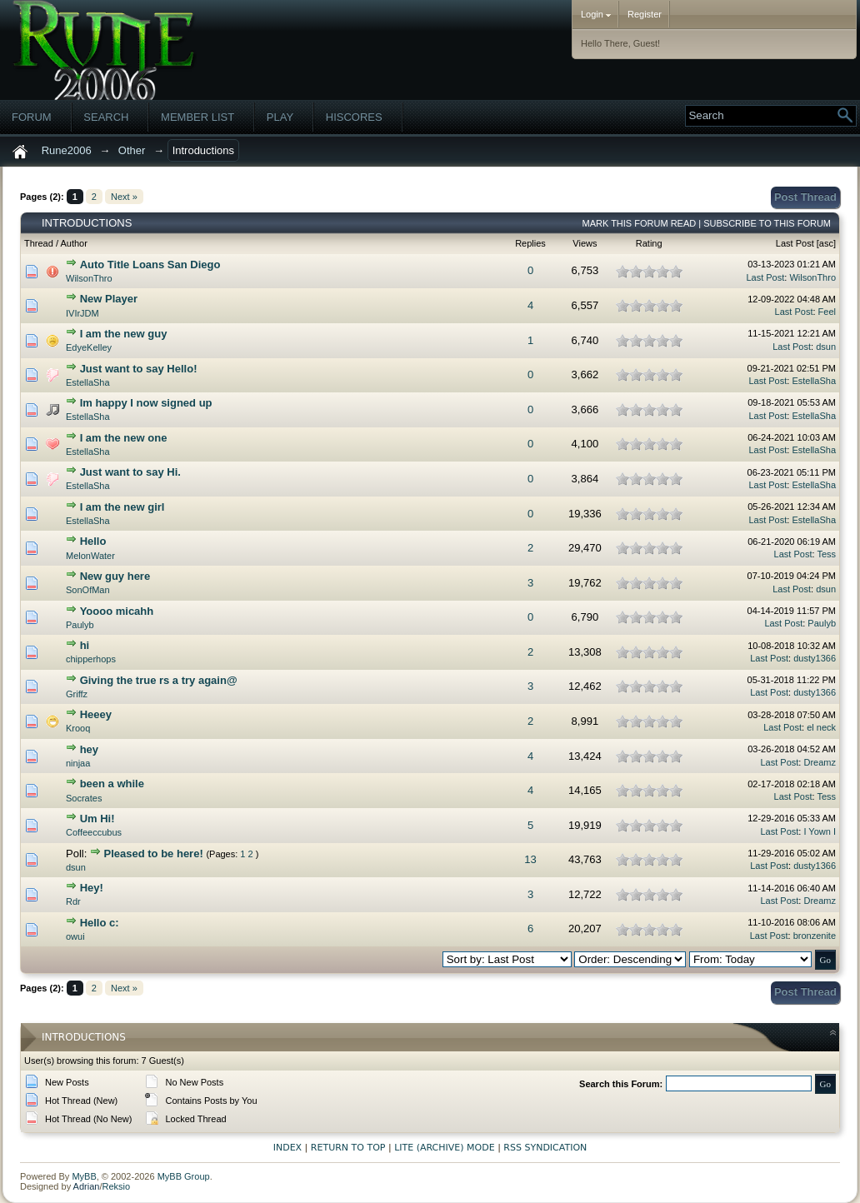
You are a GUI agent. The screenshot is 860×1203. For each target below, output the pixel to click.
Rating (649, 243)
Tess (826, 554)
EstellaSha (88, 382)
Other (132, 150)
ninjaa (78, 763)
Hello (93, 541)
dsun (826, 347)
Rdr (73, 901)
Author (73, 243)
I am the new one (124, 438)
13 (530, 859)
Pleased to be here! (153, 853)
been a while (112, 783)
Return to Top (348, 1147)
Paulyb (80, 625)
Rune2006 (67, 150)
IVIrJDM (82, 313)
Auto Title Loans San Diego (150, 264)
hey (89, 749)
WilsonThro (89, 278)
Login (596, 14)
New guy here (115, 576)
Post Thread (805, 197)
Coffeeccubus (94, 832)
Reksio (116, 1186)
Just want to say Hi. (130, 472)
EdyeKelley (89, 347)
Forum (32, 117)
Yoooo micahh (117, 611)
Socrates (84, 798)
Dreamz (819, 762)
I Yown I (819, 831)
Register (645, 14)
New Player (109, 298)
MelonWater (90, 556)
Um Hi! (97, 818)
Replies (530, 243)
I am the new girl (122, 507)
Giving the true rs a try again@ (159, 680)
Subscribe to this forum (767, 223)
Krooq (78, 728)
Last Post (795, 243)
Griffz (77, 694)
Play (280, 117)
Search (105, 117)
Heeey (96, 714)
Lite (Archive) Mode (444, 1147)
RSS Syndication (545, 1147)
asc (826, 243)
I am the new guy (124, 333)
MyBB (84, 1176)
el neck (821, 727)
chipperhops (91, 659)
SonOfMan (88, 590)
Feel (827, 312)
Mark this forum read (639, 223)
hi (85, 645)
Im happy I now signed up (146, 403)
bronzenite (814, 936)
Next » (124, 197)
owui (75, 936)
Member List (197, 117)
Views (584, 243)
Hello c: (99, 922)
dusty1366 (814, 658)
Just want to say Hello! (139, 368)
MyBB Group (184, 1176)
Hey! (91, 887)
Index (287, 1147)
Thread (38, 243)
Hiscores (354, 117)
